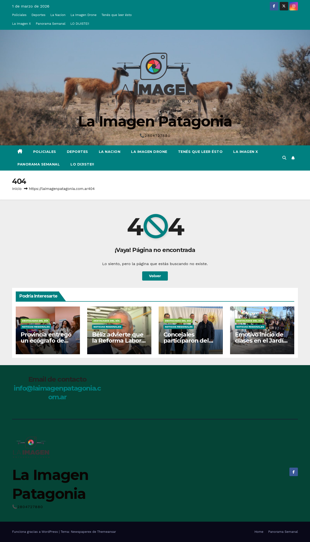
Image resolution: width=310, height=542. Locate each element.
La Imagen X (21, 23)
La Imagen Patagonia (155, 121)
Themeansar (106, 532)
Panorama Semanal (50, 23)
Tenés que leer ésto (116, 15)
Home (258, 532)
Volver (155, 276)
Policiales (19, 15)
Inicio (17, 189)
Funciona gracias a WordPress (35, 532)
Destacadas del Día (35, 320)
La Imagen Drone (83, 15)
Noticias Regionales (36, 326)
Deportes (38, 15)
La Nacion (58, 15)
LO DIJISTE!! (79, 23)
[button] (284, 158)
